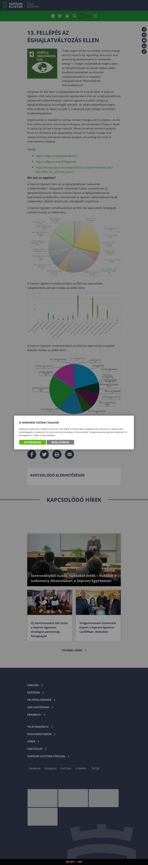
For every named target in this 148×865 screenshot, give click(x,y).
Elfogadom (32, 442)
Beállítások (60, 442)
